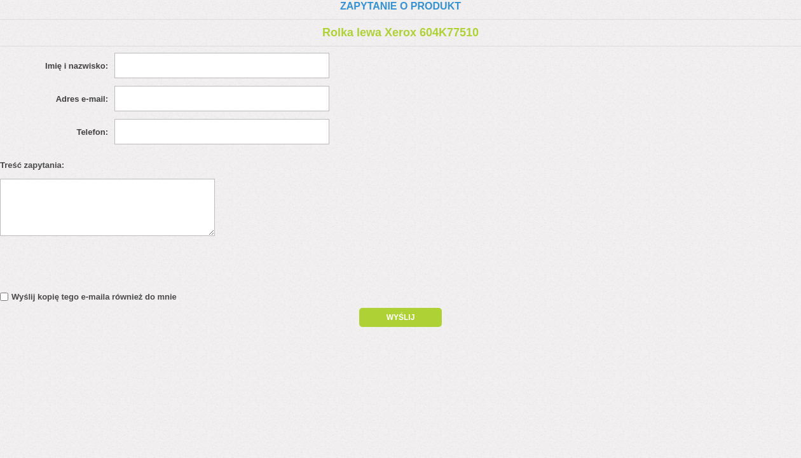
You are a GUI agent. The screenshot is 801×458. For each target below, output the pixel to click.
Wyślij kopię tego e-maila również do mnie (94, 297)
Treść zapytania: (32, 165)
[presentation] (109, 267)
